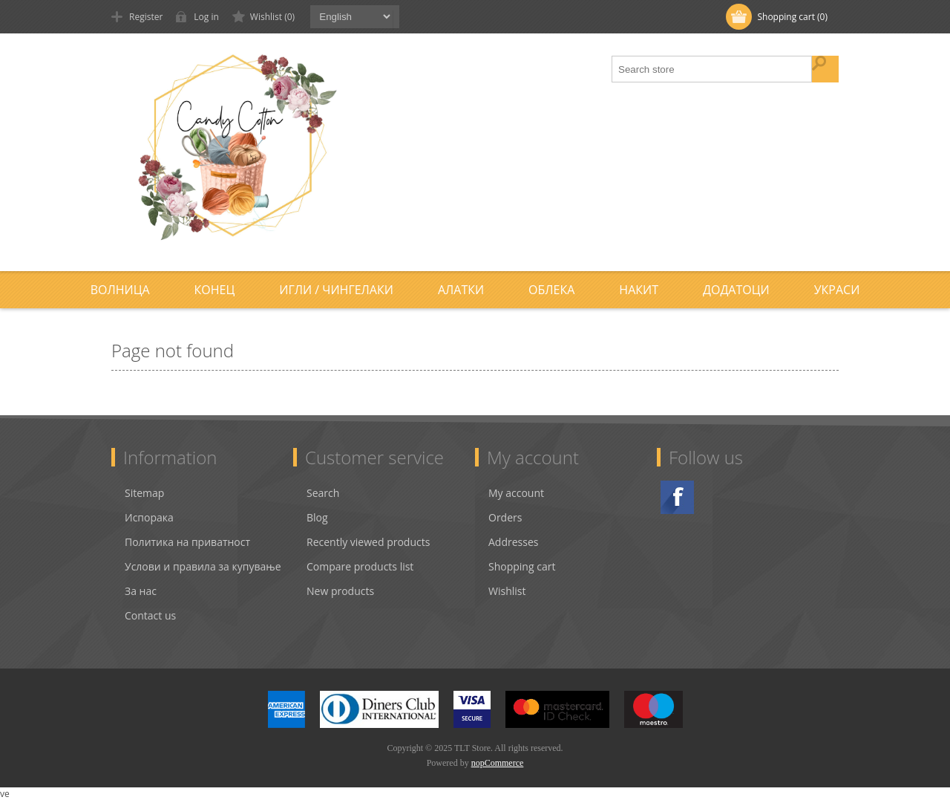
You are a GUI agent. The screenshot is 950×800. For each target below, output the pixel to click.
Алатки (461, 290)
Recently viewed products (368, 542)
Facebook (677, 497)
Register (146, 16)
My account (516, 493)
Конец (214, 290)
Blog (317, 517)
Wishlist (506, 591)
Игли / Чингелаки (336, 290)
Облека (551, 290)
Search (323, 493)
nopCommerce (497, 763)
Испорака (149, 517)
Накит (638, 290)
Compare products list (360, 566)
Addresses (513, 542)
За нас (141, 591)
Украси (837, 290)
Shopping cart (521, 566)
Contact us (150, 615)
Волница (120, 290)
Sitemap (144, 493)
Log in (206, 16)
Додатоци (736, 290)
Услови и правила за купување (203, 566)
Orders (505, 517)
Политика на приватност (187, 542)
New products (340, 591)
